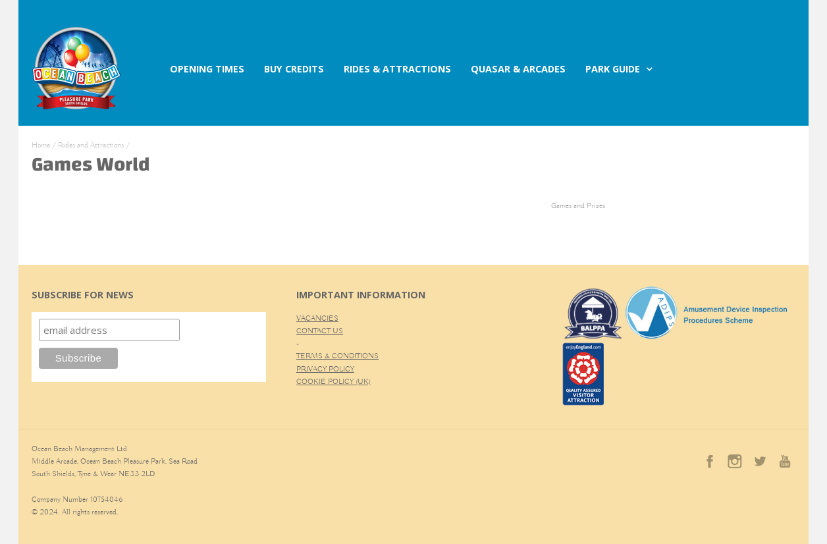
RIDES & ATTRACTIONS (397, 69)
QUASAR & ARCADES (518, 69)
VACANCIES (317, 318)
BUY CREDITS (294, 69)
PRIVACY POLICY (325, 369)
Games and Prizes (578, 206)
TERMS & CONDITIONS (337, 356)
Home (41, 145)
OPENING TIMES (207, 69)
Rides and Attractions (91, 145)
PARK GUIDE (612, 69)
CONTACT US (319, 331)
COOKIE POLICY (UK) (333, 382)
